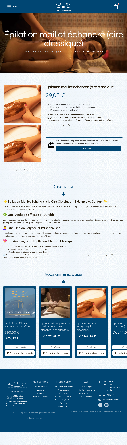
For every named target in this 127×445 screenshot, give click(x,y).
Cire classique (52, 62)
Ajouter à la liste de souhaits (21, 366)
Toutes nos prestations (63, 399)
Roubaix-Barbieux (40, 409)
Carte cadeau (63, 403)
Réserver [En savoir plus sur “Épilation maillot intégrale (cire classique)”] (93, 360)
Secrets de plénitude (63, 413)
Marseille (40, 403)
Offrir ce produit (88, 159)
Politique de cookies (34, 431)
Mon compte (86, 399)
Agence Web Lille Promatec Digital (80, 424)
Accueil (27, 62)
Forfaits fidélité (63, 419)
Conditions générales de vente (42, 426)
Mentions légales (20, 426)
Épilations (38, 62)
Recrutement (86, 409)
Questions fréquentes (86, 406)
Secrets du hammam (63, 409)
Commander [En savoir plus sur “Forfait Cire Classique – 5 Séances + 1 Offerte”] (21, 360)
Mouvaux (40, 406)
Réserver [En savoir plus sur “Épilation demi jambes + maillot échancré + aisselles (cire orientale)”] (57, 360)
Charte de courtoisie (86, 403)
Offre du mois (63, 406)
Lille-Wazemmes (63, 16)
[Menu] (9, 9)
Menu (16, 9)
